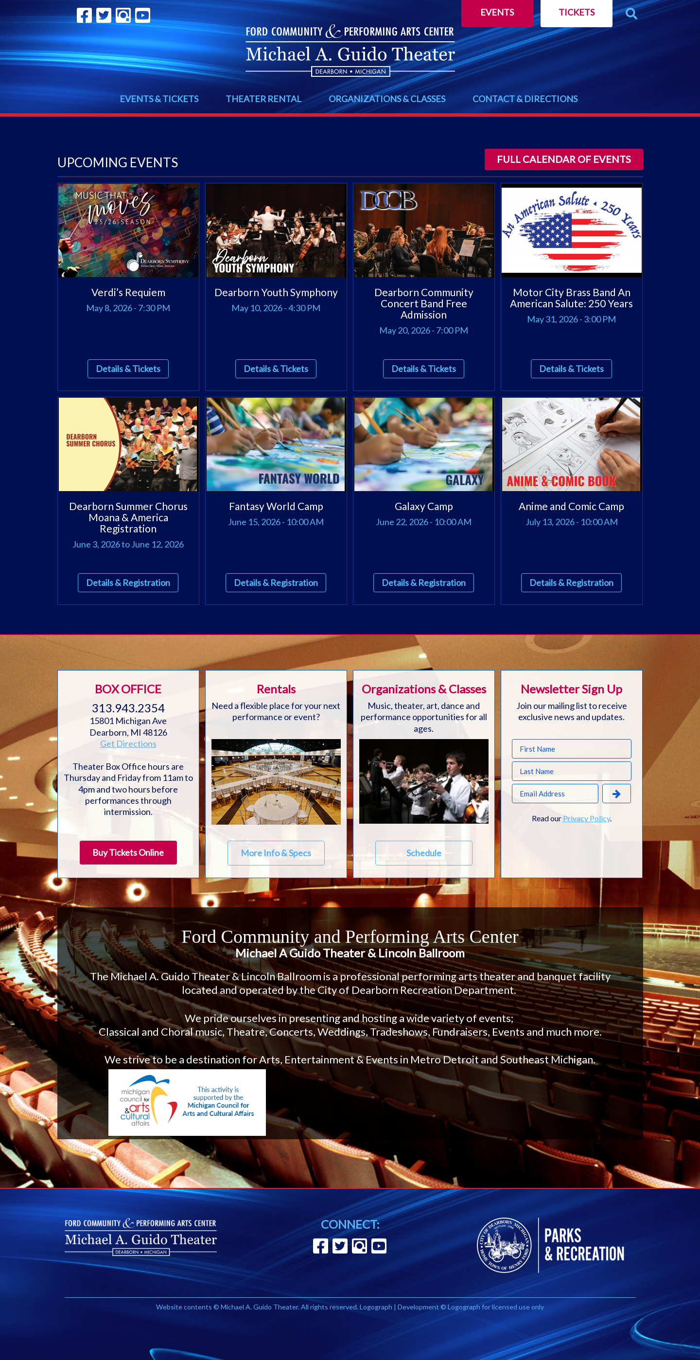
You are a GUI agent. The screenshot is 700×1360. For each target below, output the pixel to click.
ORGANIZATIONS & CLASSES (387, 98)
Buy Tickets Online (128, 852)
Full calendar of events (564, 159)
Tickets (577, 12)
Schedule (423, 853)
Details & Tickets (128, 368)
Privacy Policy (586, 818)
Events (497, 12)
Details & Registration (128, 582)
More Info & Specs (276, 853)
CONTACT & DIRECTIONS (525, 98)
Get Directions (128, 743)
